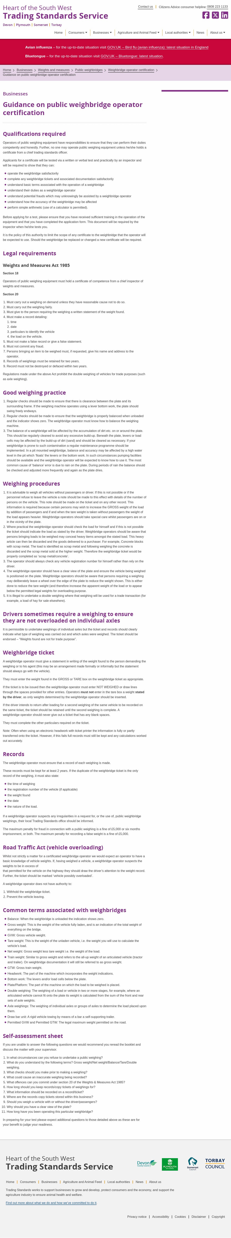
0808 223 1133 (217, 6)
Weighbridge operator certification (131, 70)
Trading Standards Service (56, 16)
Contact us (145, 6)
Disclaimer (198, 1216)
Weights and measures (53, 70)
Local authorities (176, 32)
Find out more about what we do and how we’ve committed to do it (51, 1203)
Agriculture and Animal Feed (137, 32)
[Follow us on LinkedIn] (224, 15)
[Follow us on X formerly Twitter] (214, 15)
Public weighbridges (88, 70)
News (200, 32)
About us (216, 32)
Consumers (76, 32)
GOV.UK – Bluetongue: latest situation (131, 56)
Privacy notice (136, 1216)
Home (58, 32)
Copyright (218, 1216)
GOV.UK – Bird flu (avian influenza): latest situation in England (157, 47)
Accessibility (159, 1216)
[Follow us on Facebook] (205, 15)
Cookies (179, 1216)
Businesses (101, 32)
